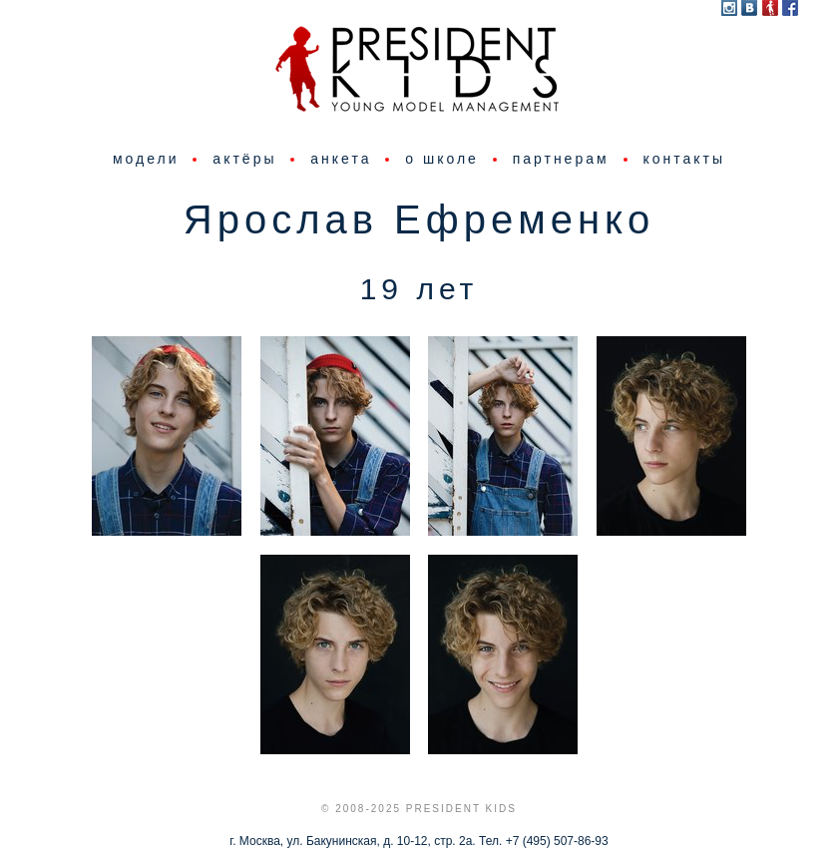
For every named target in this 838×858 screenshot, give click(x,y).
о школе (442, 159)
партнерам (561, 159)
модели (146, 159)
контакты (683, 159)
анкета (340, 159)
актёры (244, 159)
